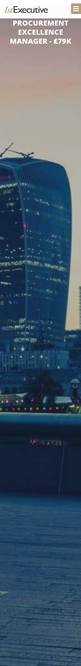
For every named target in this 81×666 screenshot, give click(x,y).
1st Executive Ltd (26, 9)
